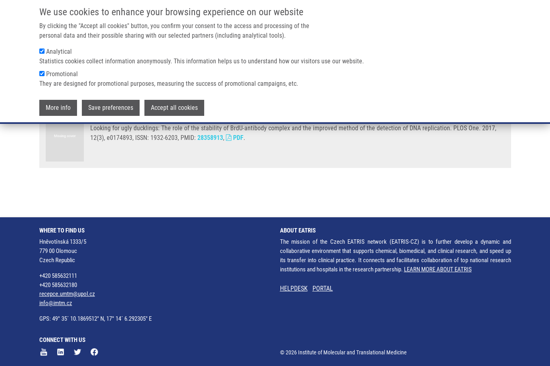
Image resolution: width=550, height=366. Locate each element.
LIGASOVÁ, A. (108, 145)
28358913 (210, 168)
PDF (235, 168)
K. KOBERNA (218, 145)
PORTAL (323, 288)
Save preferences (110, 104)
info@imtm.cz (55, 303)
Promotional (62, 71)
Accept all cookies (174, 104)
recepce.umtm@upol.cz (67, 293)
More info (58, 104)
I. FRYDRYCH (181, 145)
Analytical (59, 48)
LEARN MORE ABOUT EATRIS (438, 269)
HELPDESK (294, 288)
